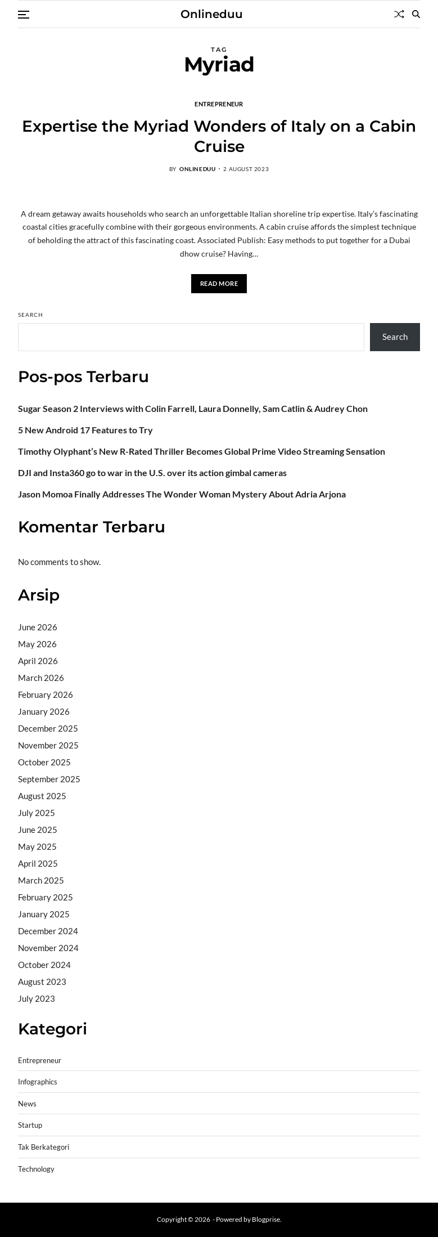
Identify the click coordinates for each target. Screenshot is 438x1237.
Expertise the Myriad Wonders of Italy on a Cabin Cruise (219, 136)
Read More (219, 283)
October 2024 (44, 965)
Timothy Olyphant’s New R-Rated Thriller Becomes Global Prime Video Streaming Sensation (201, 451)
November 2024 (48, 948)
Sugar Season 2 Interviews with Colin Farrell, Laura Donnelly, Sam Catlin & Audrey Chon (193, 409)
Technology (36, 1169)
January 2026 (44, 711)
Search (30, 314)
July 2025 (36, 813)
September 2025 (49, 779)
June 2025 (37, 829)
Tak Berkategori (43, 1147)
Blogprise (266, 1219)
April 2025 (38, 863)
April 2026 (38, 661)
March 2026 (41, 678)
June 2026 (37, 627)
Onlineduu (211, 14)
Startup (30, 1125)
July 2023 (36, 998)
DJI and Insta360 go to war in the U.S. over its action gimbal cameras (152, 473)
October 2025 (44, 762)
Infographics (37, 1082)
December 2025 (48, 728)
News (27, 1104)
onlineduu (197, 168)
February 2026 (45, 694)
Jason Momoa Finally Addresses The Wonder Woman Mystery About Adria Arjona (182, 494)
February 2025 (45, 897)
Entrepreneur (219, 103)
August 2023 (42, 981)
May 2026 (37, 644)
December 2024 (48, 931)
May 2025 (37, 846)
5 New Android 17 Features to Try (85, 430)
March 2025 (41, 880)
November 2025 (48, 745)
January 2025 (44, 914)
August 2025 (42, 796)
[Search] (416, 14)
